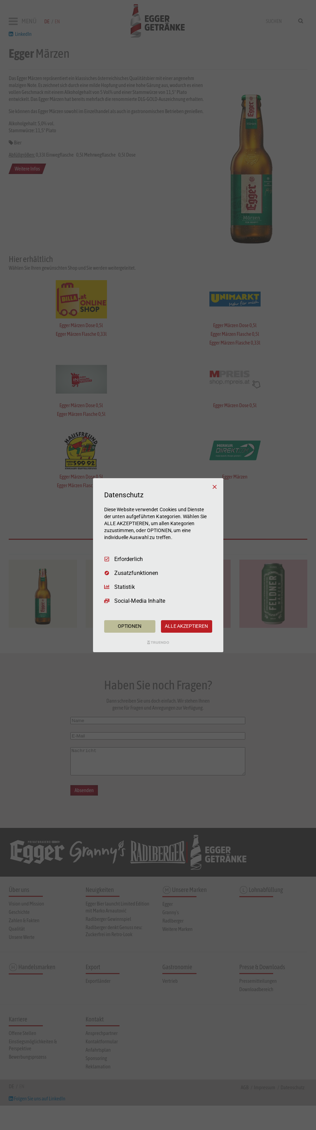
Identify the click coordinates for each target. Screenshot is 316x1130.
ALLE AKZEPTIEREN (186, 626)
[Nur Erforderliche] (214, 486)
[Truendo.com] (158, 642)
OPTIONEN (129, 626)
